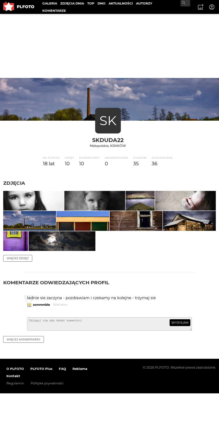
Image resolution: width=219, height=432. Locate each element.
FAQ (62, 408)
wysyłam (179, 359)
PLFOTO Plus (41, 408)
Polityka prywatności (47, 422)
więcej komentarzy (23, 378)
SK (108, 120)
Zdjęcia (14, 183)
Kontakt (13, 415)
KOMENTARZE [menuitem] (54, 11)
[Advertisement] (109, 46)
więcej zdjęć (18, 295)
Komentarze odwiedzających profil (56, 319)
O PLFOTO (15, 408)
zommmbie (41, 341)
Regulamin (15, 422)
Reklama (80, 408)
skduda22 (108, 140)
